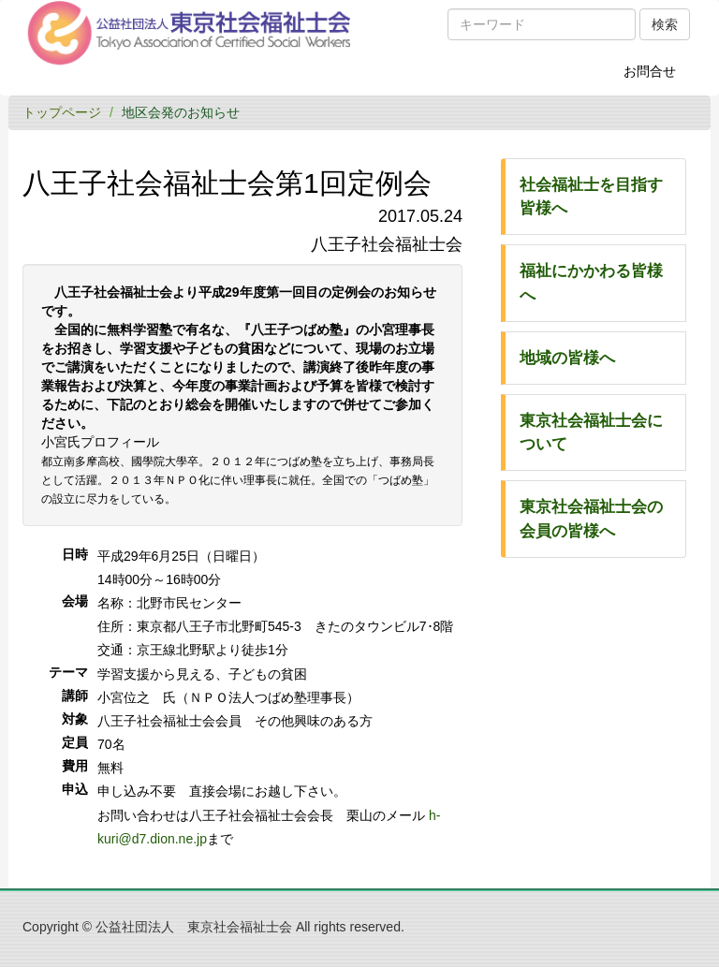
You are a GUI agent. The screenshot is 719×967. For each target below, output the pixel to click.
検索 (665, 24)
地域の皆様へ (567, 358)
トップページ (61, 112)
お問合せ (656, 78)
